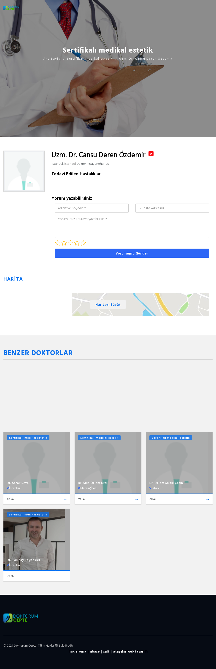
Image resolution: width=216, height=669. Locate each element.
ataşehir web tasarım (130, 651)
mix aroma (77, 651)
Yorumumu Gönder (132, 253)
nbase (95, 651)
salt (106, 651)
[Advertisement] (108, 93)
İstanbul (70, 164)
